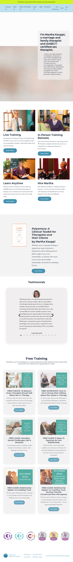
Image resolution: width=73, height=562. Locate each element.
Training (7, 8)
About (35, 8)
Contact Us (27, 558)
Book (14, 8)
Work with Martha (25, 8)
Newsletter (47, 7)
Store (62, 8)
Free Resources (56, 8)
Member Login (37, 558)
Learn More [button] (10, 158)
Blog (41, 7)
